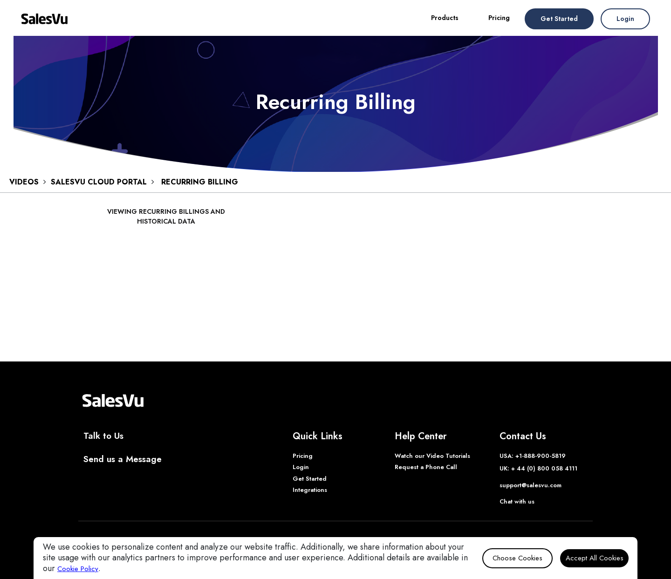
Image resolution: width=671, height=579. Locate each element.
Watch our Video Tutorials (432, 455)
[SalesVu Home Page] (112, 399)
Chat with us (517, 501)
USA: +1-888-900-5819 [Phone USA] (533, 455)
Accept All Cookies (594, 558)
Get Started (559, 18)
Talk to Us (103, 435)
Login (625, 18)
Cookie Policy (77, 569)
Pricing (499, 17)
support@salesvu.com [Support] (530, 485)
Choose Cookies (517, 558)
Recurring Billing (199, 182)
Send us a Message (122, 459)
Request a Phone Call (426, 467)
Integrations (310, 489)
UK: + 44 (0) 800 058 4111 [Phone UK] (538, 468)
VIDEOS (24, 182)
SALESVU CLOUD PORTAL (99, 182)
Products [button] (445, 17)
